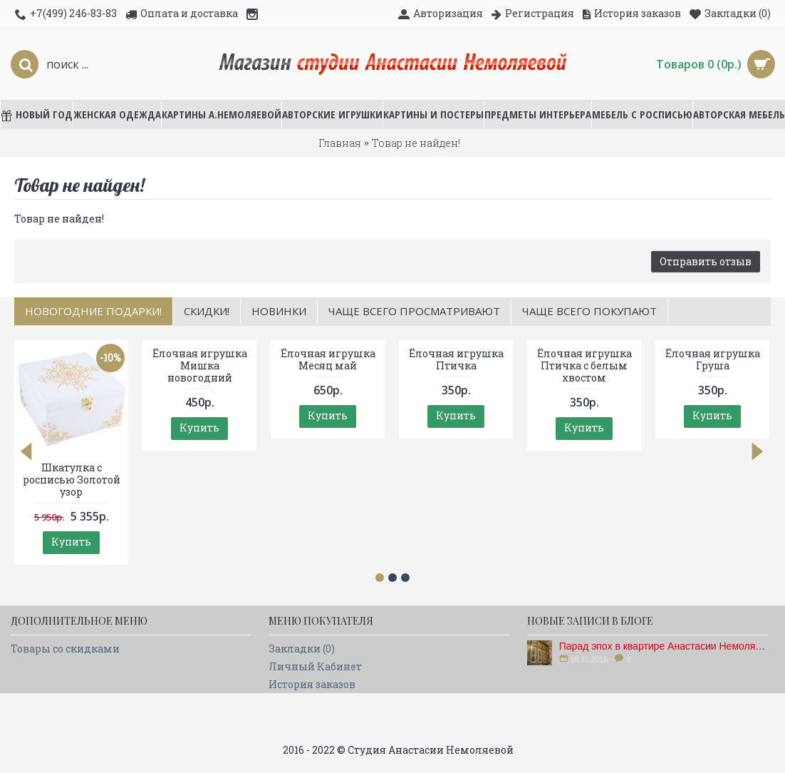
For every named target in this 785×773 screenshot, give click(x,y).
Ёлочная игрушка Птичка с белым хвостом (584, 365)
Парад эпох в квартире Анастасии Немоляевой (663, 646)
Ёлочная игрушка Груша (712, 359)
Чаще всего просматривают (414, 311)
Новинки (278, 311)
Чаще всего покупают (589, 311)
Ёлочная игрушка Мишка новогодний (199, 365)
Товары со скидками (65, 648)
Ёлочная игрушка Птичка (456, 359)
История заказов (312, 684)
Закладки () (302, 648)
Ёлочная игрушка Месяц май (328, 359)
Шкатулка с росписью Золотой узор (71, 479)
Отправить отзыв (706, 261)
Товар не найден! (416, 143)
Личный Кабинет (315, 666)
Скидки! (206, 311)
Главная (339, 143)
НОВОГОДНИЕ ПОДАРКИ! (93, 311)
